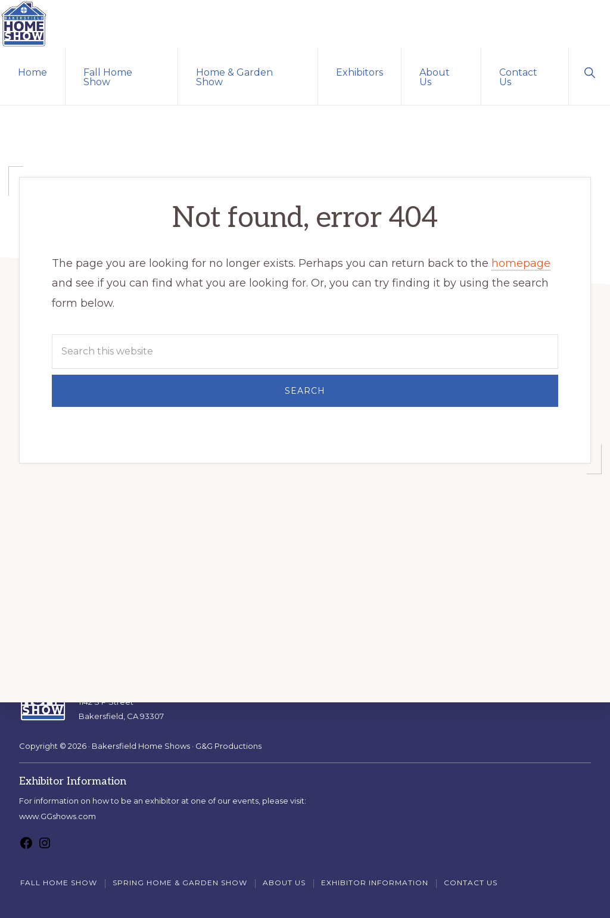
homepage (520, 263)
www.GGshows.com (57, 816)
